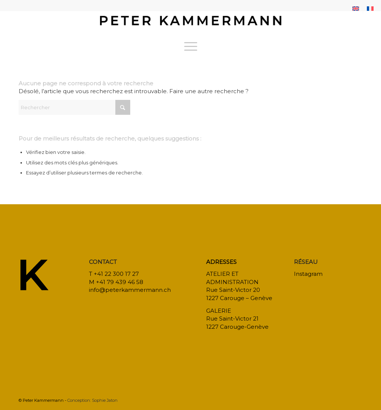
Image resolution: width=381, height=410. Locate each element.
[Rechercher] (74, 107)
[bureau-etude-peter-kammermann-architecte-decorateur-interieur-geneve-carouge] (190, 24)
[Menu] (190, 46)
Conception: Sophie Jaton (92, 400)
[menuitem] (356, 8)
